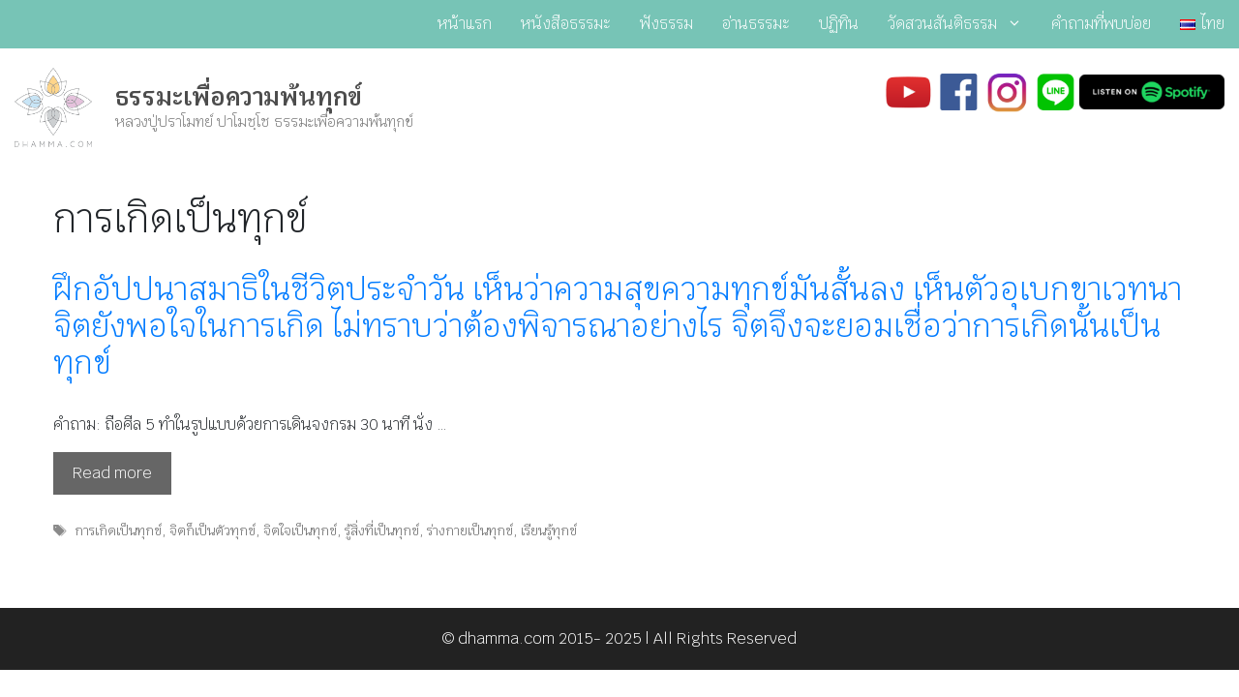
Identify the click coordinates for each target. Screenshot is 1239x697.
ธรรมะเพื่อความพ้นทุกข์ (238, 96)
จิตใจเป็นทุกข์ (300, 530)
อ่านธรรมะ (756, 24)
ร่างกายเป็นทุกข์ (470, 530)
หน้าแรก (465, 24)
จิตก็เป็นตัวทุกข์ (212, 530)
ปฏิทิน (839, 24)
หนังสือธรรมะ (566, 24)
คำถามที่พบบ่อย (1101, 24)
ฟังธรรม (666, 24)
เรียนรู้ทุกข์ (549, 530)
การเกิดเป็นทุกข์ (118, 530)
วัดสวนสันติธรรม (962, 24)
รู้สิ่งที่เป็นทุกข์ (382, 530)
